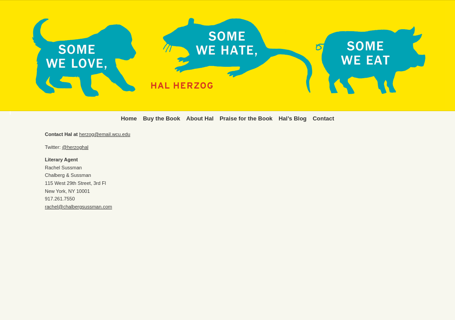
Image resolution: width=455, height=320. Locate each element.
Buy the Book (161, 118)
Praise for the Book (246, 118)
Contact (323, 118)
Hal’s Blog (293, 118)
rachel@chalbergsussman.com (78, 206)
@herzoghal (75, 147)
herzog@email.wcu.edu (104, 134)
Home (129, 118)
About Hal (199, 118)
